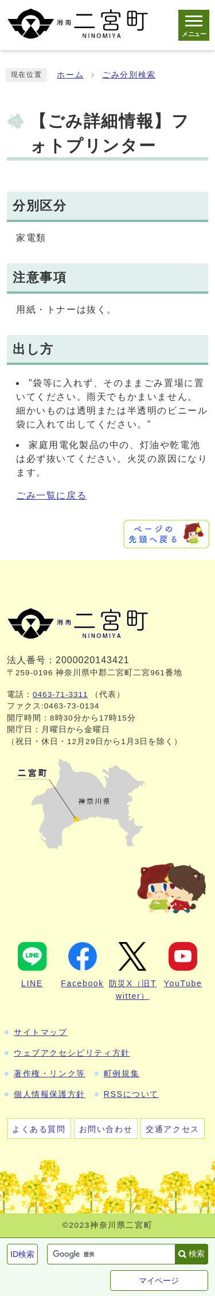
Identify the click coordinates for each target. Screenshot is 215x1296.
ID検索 (22, 1254)
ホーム (70, 75)
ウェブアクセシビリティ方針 (72, 1052)
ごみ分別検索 (129, 75)
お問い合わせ (106, 1129)
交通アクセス (173, 1129)
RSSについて (131, 1094)
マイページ (159, 1280)
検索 (197, 1253)
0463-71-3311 (60, 694)
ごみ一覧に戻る (51, 495)
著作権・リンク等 (49, 1073)
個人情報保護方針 (49, 1094)
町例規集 (121, 1073)
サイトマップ (41, 1032)
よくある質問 (39, 1129)
